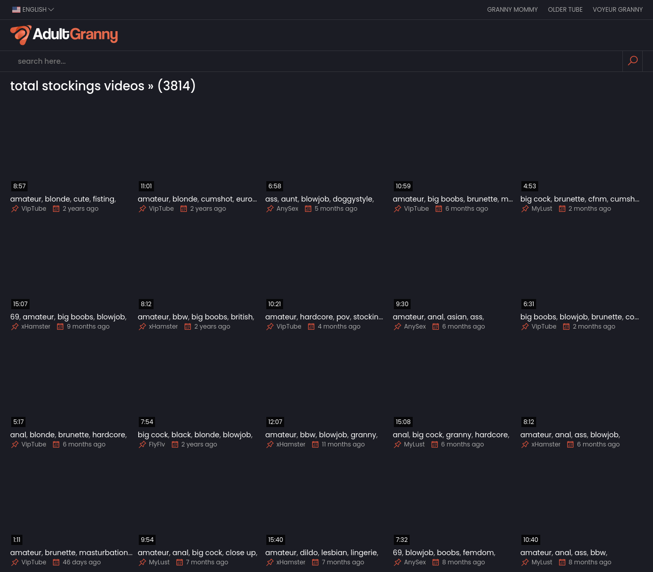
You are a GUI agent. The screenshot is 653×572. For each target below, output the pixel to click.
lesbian (334, 553)
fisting (103, 199)
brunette (482, 199)
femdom (478, 553)
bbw (180, 317)
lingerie (363, 553)
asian (457, 317)
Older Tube (565, 9)
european (253, 199)
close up (240, 553)
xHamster (30, 326)
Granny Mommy (512, 9)
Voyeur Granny (618, 9)
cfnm (597, 199)
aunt (289, 199)
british (242, 317)
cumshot (217, 199)
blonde (57, 199)
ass (271, 199)
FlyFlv (151, 444)
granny (363, 435)
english (33, 9)
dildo (309, 553)
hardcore (316, 317)
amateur (25, 199)
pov (342, 317)
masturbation (103, 553)
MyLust (536, 208)
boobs (448, 553)
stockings (370, 317)
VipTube (28, 208)
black (181, 435)
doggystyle (352, 199)
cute (81, 199)
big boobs (445, 199)
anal (435, 317)
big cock (535, 199)
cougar (638, 317)
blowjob (315, 199)
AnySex (281, 208)
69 (14, 317)
